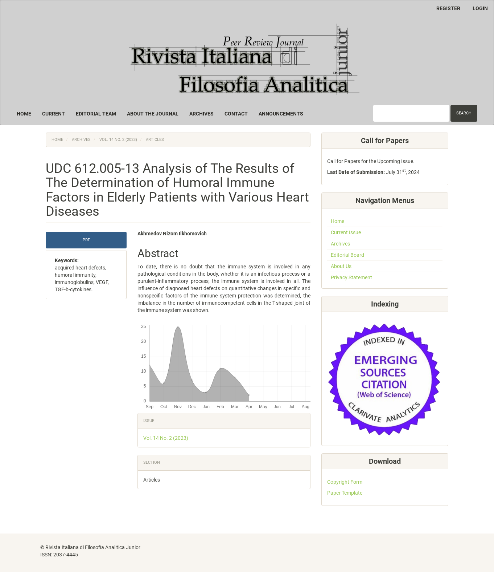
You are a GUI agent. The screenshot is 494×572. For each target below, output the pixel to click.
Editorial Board (347, 255)
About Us (341, 266)
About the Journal (152, 114)
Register (448, 8)
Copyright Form (344, 482)
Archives (201, 114)
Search (464, 113)
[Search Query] (411, 113)
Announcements (281, 114)
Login (480, 8)
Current (53, 114)
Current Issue (346, 232)
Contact (236, 114)
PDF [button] (86, 240)
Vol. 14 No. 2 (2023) (118, 139)
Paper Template (344, 493)
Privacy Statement (351, 277)
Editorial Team (96, 114)
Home (24, 114)
